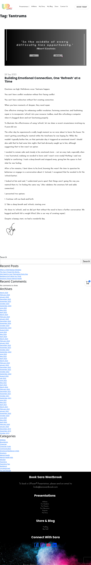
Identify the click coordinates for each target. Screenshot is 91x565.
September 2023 (5, 352)
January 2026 (4, 297)
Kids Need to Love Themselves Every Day (14, 274)
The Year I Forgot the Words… (10, 272)
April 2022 (3, 385)
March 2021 (4, 407)
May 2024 (3, 334)
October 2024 (4, 326)
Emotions (3, 453)
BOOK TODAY (82, 7)
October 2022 (4, 372)
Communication (5, 449)
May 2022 (3, 383)
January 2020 (4, 427)
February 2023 (5, 363)
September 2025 (5, 306)
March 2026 (4, 293)
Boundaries (4, 442)
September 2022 (5, 374)
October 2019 (4, 433)
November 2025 (5, 301)
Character (3, 444)
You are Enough (5, 471)
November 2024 (5, 323)
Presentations (23, 6)
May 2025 (3, 310)
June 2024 (3, 332)
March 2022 (4, 387)
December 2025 (5, 299)
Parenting (3, 462)
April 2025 (3, 312)
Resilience (3, 466)
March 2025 (4, 315)
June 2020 (3, 418)
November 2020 (5, 413)
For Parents (45, 506)
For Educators (44, 508)
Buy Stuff (45, 529)
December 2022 (5, 367)
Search (3, 257)
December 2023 (5, 345)
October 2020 (4, 416)
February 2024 (5, 341)
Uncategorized (5, 468)
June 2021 (3, 400)
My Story (42, 6)
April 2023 (3, 359)
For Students (45, 504)
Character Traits (5, 446)
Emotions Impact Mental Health (11, 279)
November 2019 (5, 431)
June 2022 (3, 380)
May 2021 (3, 402)
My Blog (50, 6)
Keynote (44, 510)
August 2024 (4, 330)
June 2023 (3, 354)
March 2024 (4, 339)
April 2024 (3, 337)
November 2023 (5, 348)
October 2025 (4, 304)
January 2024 (4, 343)
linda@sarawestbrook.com (45, 487)
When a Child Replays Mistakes (10, 270)
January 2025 (4, 319)
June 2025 (3, 308)
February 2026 (5, 295)
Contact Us (64, 6)
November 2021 (5, 394)
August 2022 (4, 376)
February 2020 (5, 424)
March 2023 (4, 361)
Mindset (3, 460)
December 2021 (5, 391)
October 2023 (4, 350)
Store (56, 6)
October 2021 (4, 396)
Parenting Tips (5, 464)
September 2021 (5, 398)
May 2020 (3, 420)
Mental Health (5, 455)
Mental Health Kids (6, 457)
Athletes (34, 6)
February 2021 (5, 409)
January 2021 (4, 411)
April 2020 (3, 422)
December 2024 (5, 321)
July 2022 (3, 378)
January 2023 (4, 365)
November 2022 (5, 369)
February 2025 (5, 317)
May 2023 (3, 356)
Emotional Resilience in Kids (9, 451)
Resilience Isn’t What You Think (10, 276)
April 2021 (3, 405)
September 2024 (5, 328)
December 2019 (5, 429)
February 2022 (5, 389)
